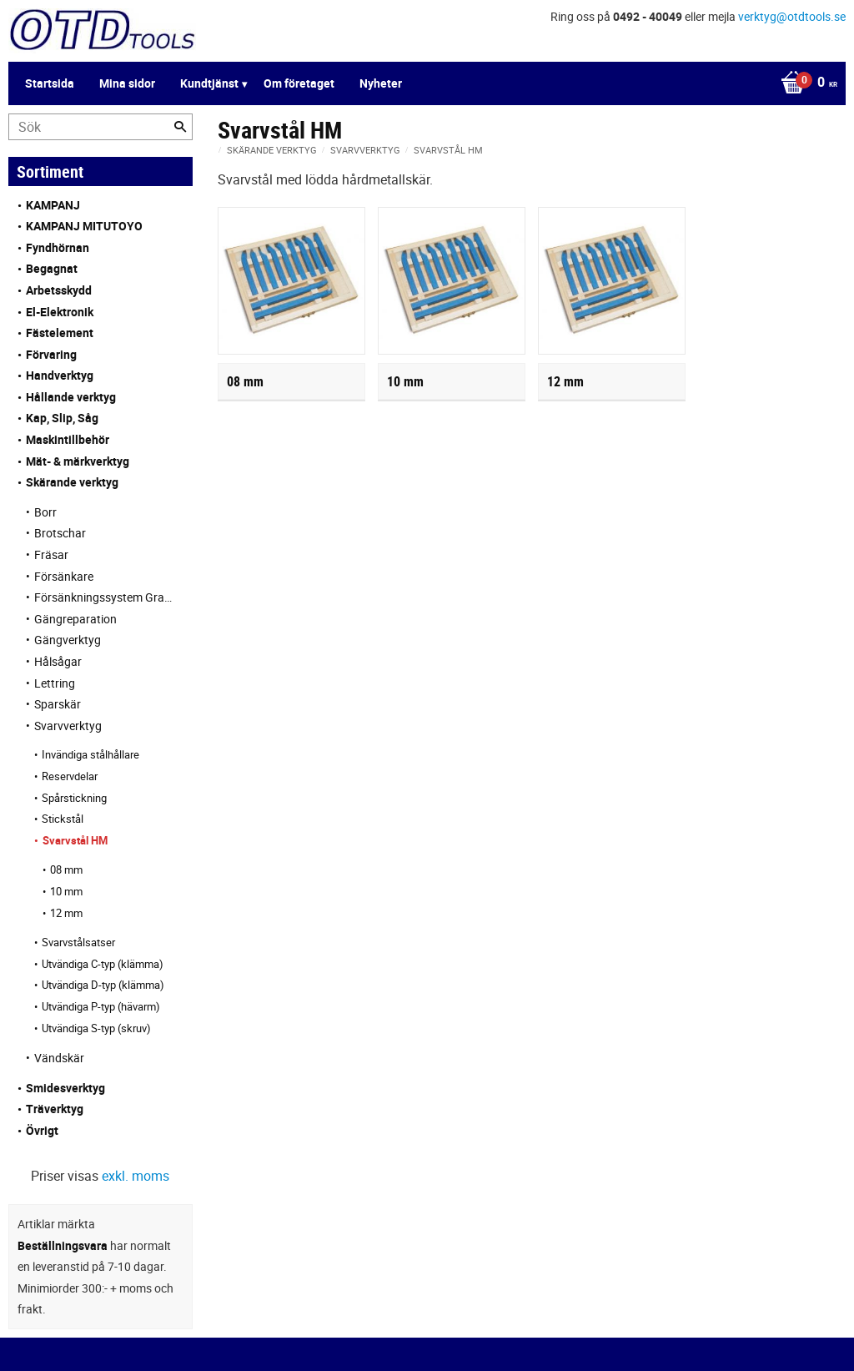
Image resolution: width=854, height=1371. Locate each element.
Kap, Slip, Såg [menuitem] (62, 418)
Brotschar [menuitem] (60, 533)
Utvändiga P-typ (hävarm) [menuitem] (101, 1006)
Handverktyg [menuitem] (59, 375)
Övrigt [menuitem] (42, 1130)
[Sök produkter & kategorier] (100, 126)
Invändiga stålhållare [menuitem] (90, 754)
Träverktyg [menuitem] (54, 1108)
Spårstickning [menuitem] (74, 797)
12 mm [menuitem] (66, 912)
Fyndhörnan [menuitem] (57, 247)
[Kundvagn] (804, 83)
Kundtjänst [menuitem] (209, 83)
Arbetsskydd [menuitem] (59, 290)
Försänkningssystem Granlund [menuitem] (105, 597)
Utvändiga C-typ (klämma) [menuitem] (102, 963)
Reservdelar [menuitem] (70, 776)
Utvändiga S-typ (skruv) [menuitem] (96, 1028)
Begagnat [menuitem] (52, 268)
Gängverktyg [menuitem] (67, 640)
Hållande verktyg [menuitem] (71, 397)
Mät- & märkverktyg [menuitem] (77, 461)
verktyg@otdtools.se (792, 16)
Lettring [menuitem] (54, 683)
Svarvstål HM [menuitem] (75, 840)
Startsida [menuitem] (49, 83)
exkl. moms (135, 1176)
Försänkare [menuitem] (63, 576)
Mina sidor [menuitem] (127, 83)
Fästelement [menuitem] (59, 332)
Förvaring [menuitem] (51, 354)
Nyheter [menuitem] (380, 83)
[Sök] (180, 126)
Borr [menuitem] (45, 512)
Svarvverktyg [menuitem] (68, 725)
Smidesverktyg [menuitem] (65, 1088)
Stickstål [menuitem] (62, 818)
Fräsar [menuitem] (51, 554)
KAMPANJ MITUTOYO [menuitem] (84, 226)
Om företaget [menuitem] (299, 83)
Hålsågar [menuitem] (58, 661)
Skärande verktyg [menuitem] (72, 482)
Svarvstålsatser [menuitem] (78, 942)
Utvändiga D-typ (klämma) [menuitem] (103, 984)
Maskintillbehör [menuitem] (67, 439)
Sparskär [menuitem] (57, 704)
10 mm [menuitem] (66, 891)
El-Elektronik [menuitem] (59, 312)
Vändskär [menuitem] (59, 1058)
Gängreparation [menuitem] (75, 619)
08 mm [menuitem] (66, 869)
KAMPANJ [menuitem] (53, 205)
